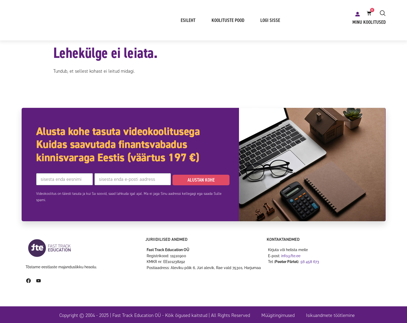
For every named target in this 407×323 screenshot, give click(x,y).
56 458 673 (309, 262)
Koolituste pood (228, 20)
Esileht (188, 20)
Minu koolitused (369, 22)
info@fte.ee (290, 256)
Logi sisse (270, 20)
